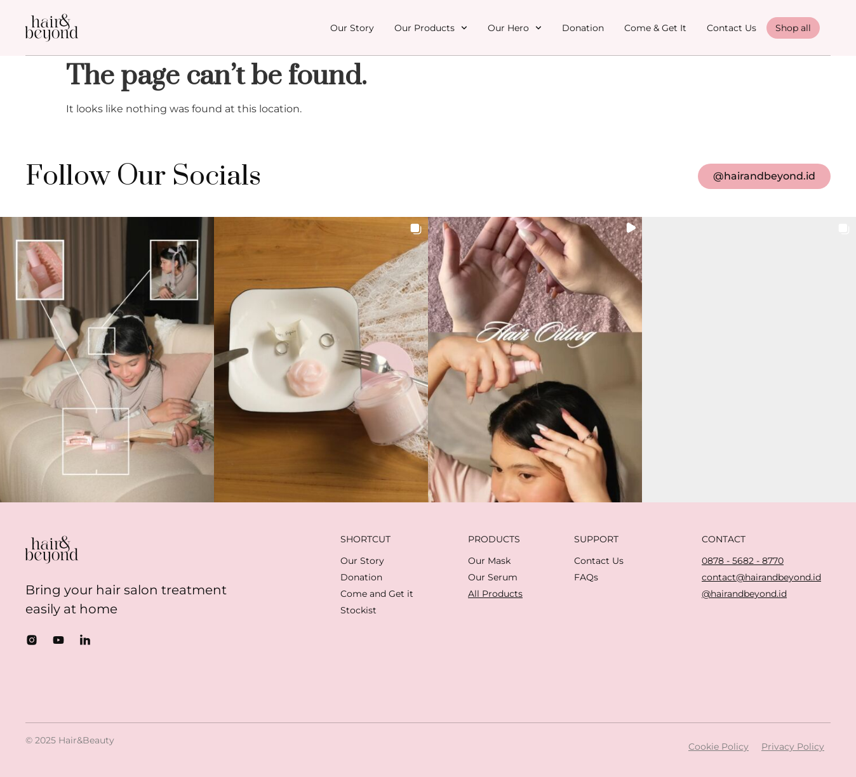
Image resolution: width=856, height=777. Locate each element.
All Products (495, 593)
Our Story (352, 28)
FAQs (586, 577)
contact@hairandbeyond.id (761, 577)
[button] (107, 359)
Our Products (430, 27)
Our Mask (489, 560)
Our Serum (493, 577)
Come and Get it (376, 593)
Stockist (358, 610)
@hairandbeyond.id (744, 593)
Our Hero (515, 27)
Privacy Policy (792, 746)
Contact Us (731, 28)
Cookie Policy (718, 746)
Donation (583, 28)
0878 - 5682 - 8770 (743, 560)
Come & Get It (655, 28)
